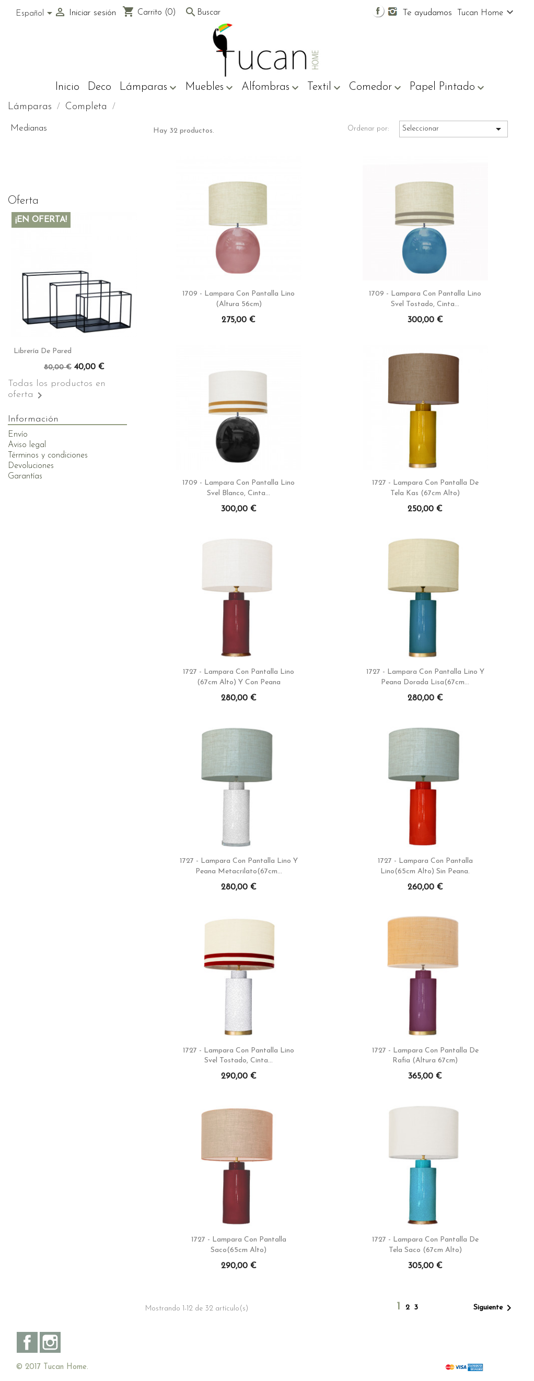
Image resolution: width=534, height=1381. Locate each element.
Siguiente (494, 1308)
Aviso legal (27, 445)
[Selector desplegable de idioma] (36, 14)
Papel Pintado (447, 87)
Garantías (25, 476)
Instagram (50, 1342)
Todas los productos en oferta (57, 390)
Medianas (28, 128)
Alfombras (270, 87)
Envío (18, 434)
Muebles (209, 87)
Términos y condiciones (48, 455)
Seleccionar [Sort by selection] (453, 129)
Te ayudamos (427, 12)
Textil (324, 87)
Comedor (375, 87)
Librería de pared (43, 351)
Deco (99, 86)
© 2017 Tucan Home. (52, 1367)
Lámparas (148, 87)
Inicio (67, 86)
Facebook (27, 1342)
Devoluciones (31, 466)
